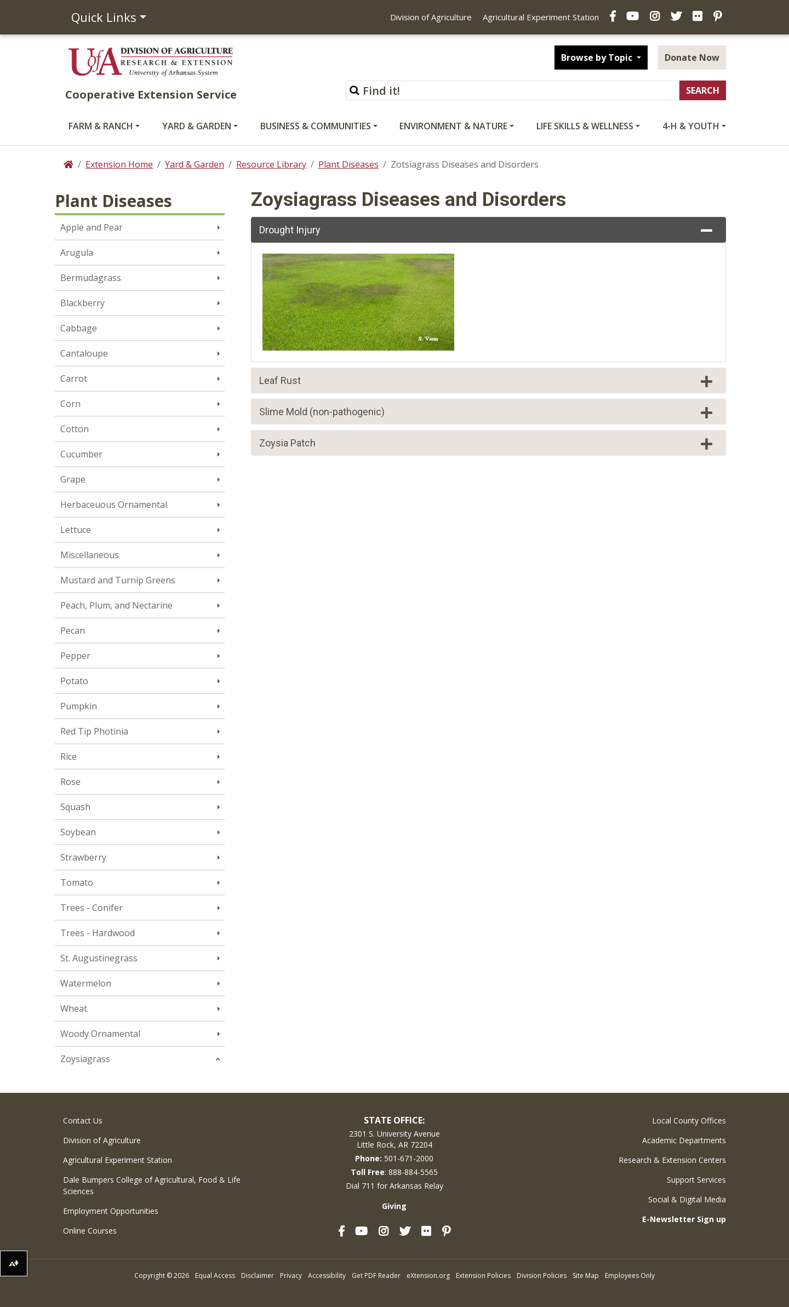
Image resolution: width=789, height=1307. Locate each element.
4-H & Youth (690, 126)
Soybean (78, 832)
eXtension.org (428, 1275)
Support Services (696, 1179)
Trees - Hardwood (97, 933)
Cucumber (81, 454)
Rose (70, 782)
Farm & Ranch (100, 126)
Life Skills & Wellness (584, 126)
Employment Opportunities (110, 1211)
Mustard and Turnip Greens (117, 580)
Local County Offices (689, 1120)
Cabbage (78, 328)
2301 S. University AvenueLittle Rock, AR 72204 (394, 1139)
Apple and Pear (91, 227)
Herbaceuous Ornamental (113, 504)
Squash (75, 807)
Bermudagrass (90, 278)
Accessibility (327, 1275)
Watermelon (85, 983)
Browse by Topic (597, 57)
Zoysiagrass (85, 1059)
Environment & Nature (453, 126)
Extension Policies (483, 1275)
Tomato (76, 882)
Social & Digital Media (687, 1199)
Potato (74, 681)
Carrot (73, 378)
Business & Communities (315, 126)
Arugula (76, 253)
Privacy (291, 1275)
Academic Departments (684, 1140)
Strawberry (83, 857)
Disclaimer (257, 1275)
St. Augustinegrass (99, 958)
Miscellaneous (89, 555)
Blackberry (82, 303)
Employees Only (630, 1275)
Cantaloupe (84, 353)
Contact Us (82, 1120)
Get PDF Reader (376, 1275)
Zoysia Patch (487, 443)
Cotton (74, 429)
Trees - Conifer (91, 908)
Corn (70, 404)
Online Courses (90, 1230)
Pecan (72, 630)
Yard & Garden (196, 126)
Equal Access (215, 1275)
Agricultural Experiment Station (541, 17)
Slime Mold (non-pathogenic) (487, 412)
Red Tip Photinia (94, 731)
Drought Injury (487, 230)
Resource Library (271, 164)
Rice (68, 756)
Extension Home (119, 164)
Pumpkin (78, 706)
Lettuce (75, 530)
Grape (72, 479)
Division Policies (542, 1275)
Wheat (73, 1008)
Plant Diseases (348, 164)
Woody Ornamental (100, 1034)
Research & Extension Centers (672, 1160)
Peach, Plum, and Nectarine (116, 605)
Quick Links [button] (103, 17)
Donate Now (692, 57)
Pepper (75, 656)
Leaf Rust (487, 381)
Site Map (586, 1275)
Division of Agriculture (431, 17)
